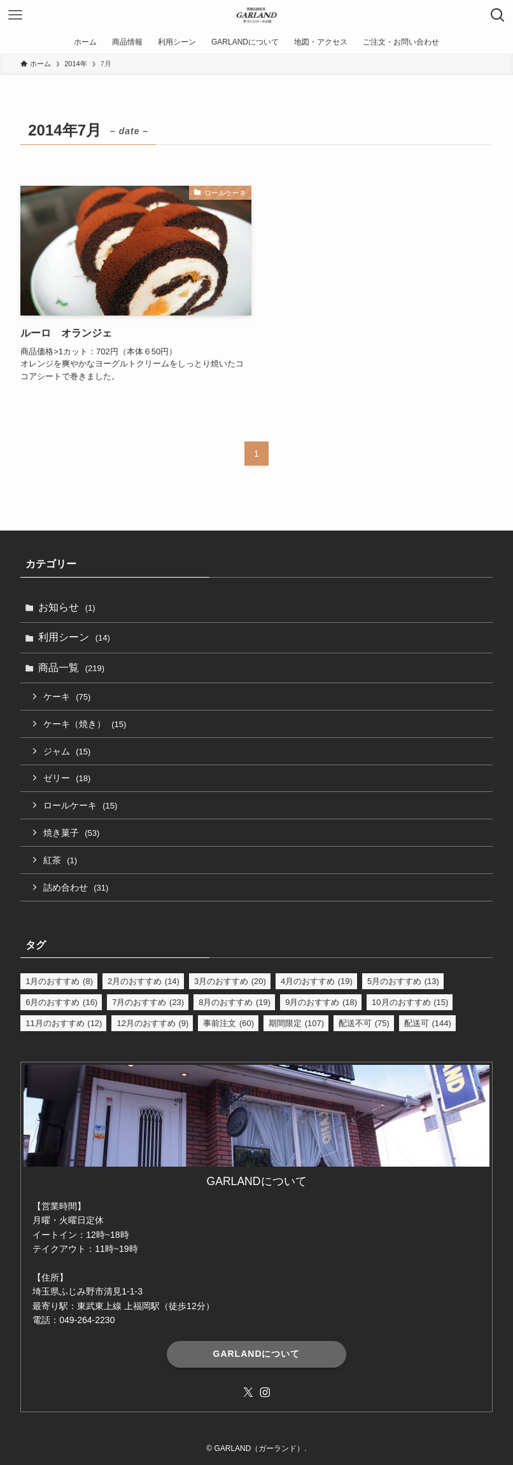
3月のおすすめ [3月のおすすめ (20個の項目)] (230, 981)
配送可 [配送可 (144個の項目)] (427, 1023)
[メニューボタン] (15, 15)
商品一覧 (71, 667)
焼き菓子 (71, 833)
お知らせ (66, 607)
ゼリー (66, 778)
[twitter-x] (248, 1392)
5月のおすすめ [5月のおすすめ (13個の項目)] (403, 981)
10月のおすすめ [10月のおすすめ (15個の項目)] (410, 1002)
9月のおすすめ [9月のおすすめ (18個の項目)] (321, 1002)
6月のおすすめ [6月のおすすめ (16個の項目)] (61, 1002)
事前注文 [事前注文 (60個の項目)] (228, 1023)
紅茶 (60, 860)
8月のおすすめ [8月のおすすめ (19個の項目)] (235, 1002)
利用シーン (74, 637)
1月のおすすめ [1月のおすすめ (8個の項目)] (59, 981)
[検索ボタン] (497, 15)
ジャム (66, 751)
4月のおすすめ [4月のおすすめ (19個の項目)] (317, 981)
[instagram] (264, 1392)
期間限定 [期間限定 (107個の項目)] (296, 1023)
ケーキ (66, 696)
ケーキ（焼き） (84, 724)
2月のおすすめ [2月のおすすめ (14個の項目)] (143, 981)
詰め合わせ (75, 887)
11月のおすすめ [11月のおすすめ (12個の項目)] (63, 1023)
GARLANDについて (256, 1354)
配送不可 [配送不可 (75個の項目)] (364, 1023)
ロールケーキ (80, 805)
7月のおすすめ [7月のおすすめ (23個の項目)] (148, 1002)
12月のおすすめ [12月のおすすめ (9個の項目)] (152, 1023)
